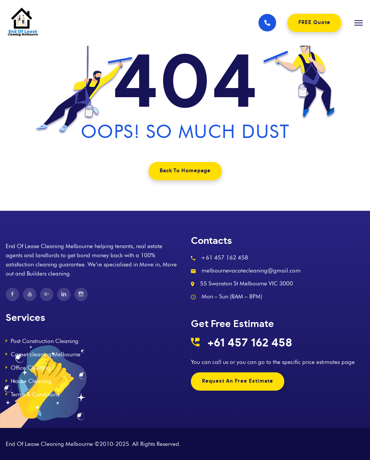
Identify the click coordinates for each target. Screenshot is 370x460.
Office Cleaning (31, 367)
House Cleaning (31, 381)
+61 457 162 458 (249, 343)
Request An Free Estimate (237, 381)
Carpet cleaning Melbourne (45, 354)
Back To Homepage (185, 170)
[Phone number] (267, 23)
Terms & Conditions (35, 394)
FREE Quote (314, 22)
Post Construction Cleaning (44, 341)
